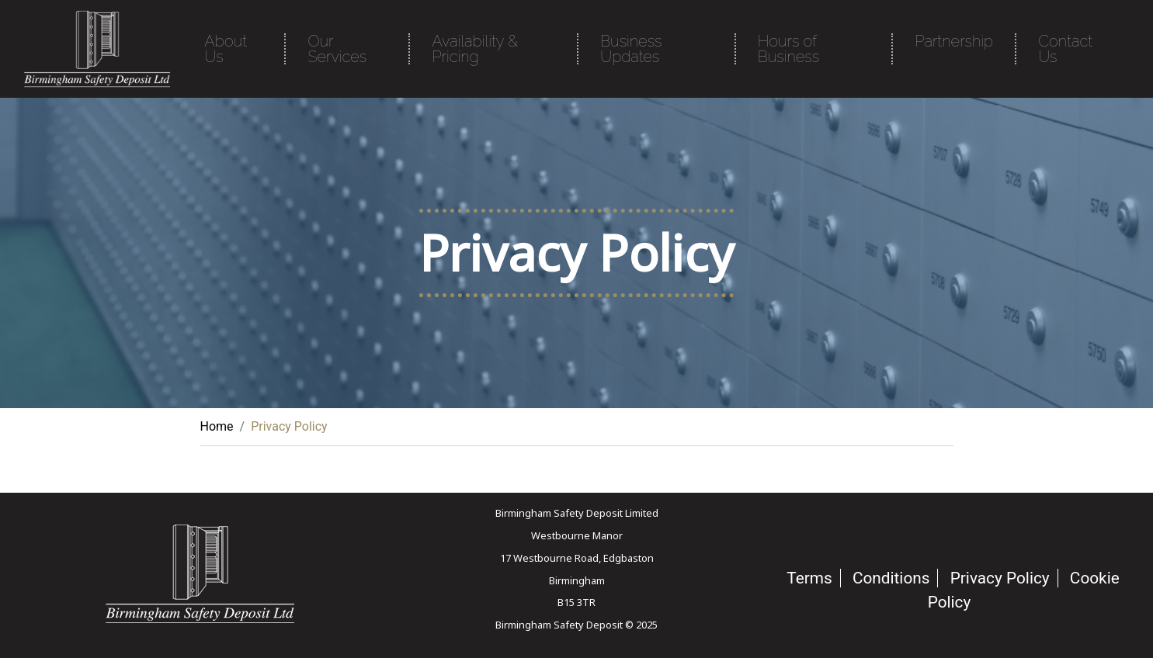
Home (217, 426)
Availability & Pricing (475, 48)
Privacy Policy (1000, 578)
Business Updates (631, 48)
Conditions (891, 578)
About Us (225, 48)
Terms (809, 578)
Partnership (954, 41)
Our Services (336, 48)
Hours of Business (788, 48)
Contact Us (1065, 48)
